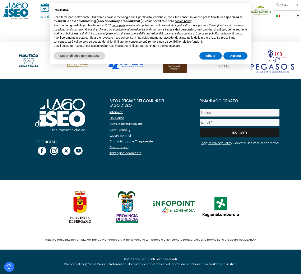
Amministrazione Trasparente (131, 141)
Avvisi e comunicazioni (126, 124)
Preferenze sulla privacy (125, 264)
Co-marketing (120, 130)
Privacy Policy (74, 264)
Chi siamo (117, 118)
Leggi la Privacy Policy (216, 143)
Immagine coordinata (126, 153)
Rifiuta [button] (210, 55)
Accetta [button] (235, 55)
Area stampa (119, 147)
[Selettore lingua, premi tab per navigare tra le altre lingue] (287, 15)
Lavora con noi (120, 135)
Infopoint (116, 112)
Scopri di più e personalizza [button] (79, 55)
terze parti (118, 25)
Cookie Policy (96, 264)
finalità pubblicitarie (66, 33)
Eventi (44, 17)
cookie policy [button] (183, 21)
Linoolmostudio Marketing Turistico (211, 264)
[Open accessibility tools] (9, 267)
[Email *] (239, 122)
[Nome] (239, 113)
